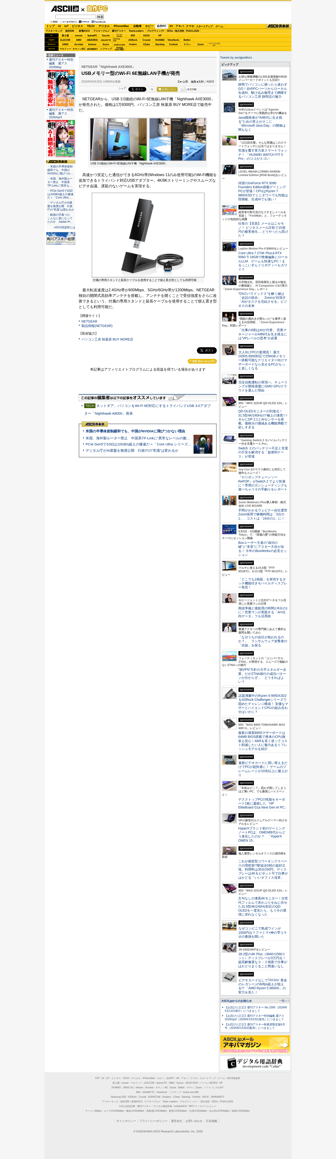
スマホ (190, 26)
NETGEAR (89, 321)
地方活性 (179, 31)
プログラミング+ (155, 31)
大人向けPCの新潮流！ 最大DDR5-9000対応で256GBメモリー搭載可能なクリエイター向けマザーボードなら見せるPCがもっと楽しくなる (262, 360)
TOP (97, 1078)
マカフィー (65, 49)
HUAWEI (160, 40)
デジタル (104, 26)
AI (59, 26)
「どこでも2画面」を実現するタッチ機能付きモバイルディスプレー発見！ (262, 583)
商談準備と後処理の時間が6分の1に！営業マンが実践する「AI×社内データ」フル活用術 (263, 612)
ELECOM (65, 40)
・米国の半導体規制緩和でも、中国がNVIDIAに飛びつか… (60, 170)
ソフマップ (106, 49)
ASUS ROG (92, 40)
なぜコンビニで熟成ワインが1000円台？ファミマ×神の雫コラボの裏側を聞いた (262, 932)
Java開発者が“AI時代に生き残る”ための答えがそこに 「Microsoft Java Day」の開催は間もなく (262, 124)
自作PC (96, 8)
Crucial (146, 40)
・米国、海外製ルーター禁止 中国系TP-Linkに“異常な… (60, 182)
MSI (133, 35)
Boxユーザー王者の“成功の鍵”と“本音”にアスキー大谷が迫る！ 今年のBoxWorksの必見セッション (262, 549)
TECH (90, 26)
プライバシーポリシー (154, 1121)
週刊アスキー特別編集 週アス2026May (61, 63)
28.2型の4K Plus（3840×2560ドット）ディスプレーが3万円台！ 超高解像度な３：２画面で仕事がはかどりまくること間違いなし (262, 960)
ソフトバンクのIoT (214, 44)
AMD (78, 40)
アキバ (179, 26)
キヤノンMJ (79, 49)
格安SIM (69, 31)
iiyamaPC (92, 35)
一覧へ (283, 1000)
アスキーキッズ (54, 31)
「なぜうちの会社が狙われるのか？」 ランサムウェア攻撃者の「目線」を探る (262, 641)
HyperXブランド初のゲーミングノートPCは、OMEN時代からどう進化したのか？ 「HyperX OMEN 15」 (261, 834)
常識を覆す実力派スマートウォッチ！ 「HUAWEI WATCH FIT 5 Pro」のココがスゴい (262, 154)
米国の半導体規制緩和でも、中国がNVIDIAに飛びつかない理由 (135, 431)
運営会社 (176, 1121)
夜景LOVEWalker (178, 1111)
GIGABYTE (106, 40)
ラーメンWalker (93, 1111)
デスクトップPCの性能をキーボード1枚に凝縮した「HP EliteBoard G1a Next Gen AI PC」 (263, 803)
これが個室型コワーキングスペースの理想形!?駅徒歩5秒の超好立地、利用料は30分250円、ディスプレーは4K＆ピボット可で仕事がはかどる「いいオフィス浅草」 (263, 869)
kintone (92, 44)
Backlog (159, 44)
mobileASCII (180, 1106)
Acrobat (78, 44)
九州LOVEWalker (198, 1111)
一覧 (151, 89)
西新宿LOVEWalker (157, 1111)
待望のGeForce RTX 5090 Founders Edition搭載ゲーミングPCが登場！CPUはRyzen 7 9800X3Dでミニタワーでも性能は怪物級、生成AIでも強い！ (263, 191)
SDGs (170, 31)
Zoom (200, 44)
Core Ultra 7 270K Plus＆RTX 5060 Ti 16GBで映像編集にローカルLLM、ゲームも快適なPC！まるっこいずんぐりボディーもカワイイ (263, 261)
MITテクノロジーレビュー (202, 1106)
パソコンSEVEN (119, 35)
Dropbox (133, 44)
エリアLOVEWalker (114, 1111)
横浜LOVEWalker (135, 1111)
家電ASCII (84, 31)
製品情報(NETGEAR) (96, 326)
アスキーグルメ (101, 31)
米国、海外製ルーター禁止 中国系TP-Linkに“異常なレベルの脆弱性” (140, 438)
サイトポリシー (126, 1121)
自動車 (137, 26)
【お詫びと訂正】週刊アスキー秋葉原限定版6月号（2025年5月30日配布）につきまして (255, 1026)
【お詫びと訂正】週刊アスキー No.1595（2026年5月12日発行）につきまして (256, 1009)
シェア (122, 88)
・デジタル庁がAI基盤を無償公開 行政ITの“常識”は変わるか (60, 206)
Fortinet (173, 44)
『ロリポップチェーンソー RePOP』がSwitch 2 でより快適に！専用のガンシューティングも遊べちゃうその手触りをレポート (262, 483)
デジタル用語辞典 (162, 1106)
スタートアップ (204, 26)
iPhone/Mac (121, 26)
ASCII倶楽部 (278, 26)
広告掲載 (211, 1121)
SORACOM (154, 1097)
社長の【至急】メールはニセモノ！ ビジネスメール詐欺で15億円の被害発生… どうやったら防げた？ (263, 229)
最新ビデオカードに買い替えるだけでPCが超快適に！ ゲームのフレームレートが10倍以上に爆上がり (263, 769)
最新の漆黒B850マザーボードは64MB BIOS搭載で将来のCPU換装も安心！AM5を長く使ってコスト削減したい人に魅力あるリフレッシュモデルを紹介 (262, 741)
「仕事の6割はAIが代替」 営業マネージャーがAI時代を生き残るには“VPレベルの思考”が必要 (262, 334)
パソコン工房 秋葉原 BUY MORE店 (107, 339)
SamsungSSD (116, 40)
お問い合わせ (194, 1121)
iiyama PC (161, 1083)
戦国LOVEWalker (241, 1111)
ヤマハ (187, 44)
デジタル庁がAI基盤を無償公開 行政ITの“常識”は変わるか (132, 450)
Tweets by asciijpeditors (236, 57)
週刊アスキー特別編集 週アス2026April (61, 113)
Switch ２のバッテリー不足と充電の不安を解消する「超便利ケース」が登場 (263, 452)
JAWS (65, 44)
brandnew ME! (119, 49)
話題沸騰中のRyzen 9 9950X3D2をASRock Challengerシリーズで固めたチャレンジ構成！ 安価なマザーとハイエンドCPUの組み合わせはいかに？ (263, 704)
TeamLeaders (136, 31)
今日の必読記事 (127, 1106)
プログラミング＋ (189, 1101)
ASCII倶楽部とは (64, 227)
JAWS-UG (128, 1087)
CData (146, 44)
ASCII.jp (65, 9)
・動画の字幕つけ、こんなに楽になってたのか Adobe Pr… (60, 218)
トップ (50, 26)
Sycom (106, 35)
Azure (106, 44)
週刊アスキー (119, 31)
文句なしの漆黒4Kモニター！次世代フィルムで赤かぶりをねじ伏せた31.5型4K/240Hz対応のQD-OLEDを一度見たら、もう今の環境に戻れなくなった (263, 906)
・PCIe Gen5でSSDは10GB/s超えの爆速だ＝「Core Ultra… (60, 194)
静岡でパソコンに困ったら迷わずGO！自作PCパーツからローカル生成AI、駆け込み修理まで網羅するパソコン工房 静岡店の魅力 (262, 90)
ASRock (132, 40)
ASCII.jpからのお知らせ (236, 1001)
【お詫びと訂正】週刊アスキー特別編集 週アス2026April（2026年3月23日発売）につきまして (254, 1017)
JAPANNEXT (92, 49)
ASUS (146, 35)
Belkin (186, 40)
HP (160, 35)
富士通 (65, 35)
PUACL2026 (192, 31)
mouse (78, 35)
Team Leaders (170, 1101)
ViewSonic (173, 40)
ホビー (149, 26)
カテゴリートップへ (202, 361)
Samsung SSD (118, 1097)
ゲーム (219, 26)
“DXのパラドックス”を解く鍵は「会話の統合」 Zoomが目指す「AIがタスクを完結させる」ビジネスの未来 (262, 300)
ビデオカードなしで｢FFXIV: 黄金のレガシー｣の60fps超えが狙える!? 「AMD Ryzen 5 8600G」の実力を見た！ (262, 986)
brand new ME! (191, 1092)
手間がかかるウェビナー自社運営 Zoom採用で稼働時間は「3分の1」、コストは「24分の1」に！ (264, 514)
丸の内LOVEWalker (219, 1111)
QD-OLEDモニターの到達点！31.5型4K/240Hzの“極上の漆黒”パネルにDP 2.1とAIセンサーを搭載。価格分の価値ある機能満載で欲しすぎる (262, 419)
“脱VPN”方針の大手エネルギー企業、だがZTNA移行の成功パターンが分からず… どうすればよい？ (262, 676)
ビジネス (77, 26)
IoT (66, 26)
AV (171, 26)
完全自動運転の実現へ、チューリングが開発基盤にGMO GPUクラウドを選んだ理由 (262, 386)
